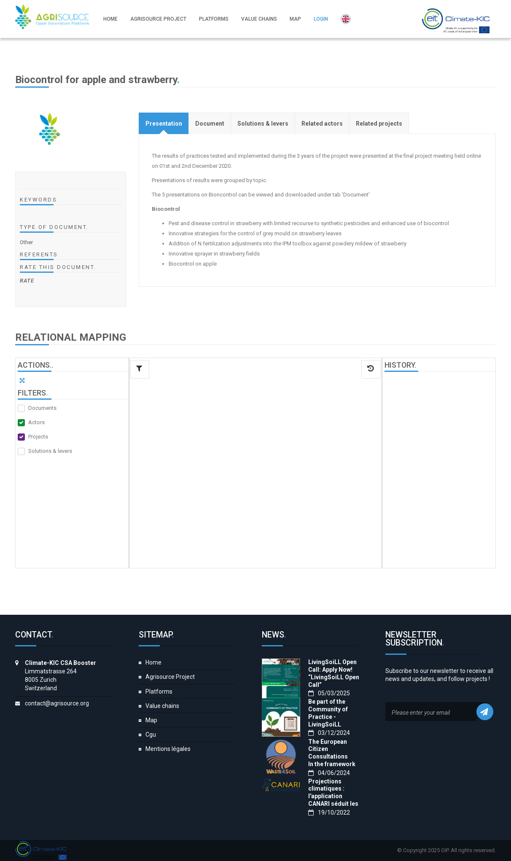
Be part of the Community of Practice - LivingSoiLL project (328, 716)
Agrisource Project (170, 676)
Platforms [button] (215, 19)
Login (322, 19)
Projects (38, 436)
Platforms (158, 691)
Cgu (150, 734)
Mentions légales (168, 748)
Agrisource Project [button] (160, 19)
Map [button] (296, 19)
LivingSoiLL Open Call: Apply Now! (332, 666)
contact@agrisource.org (57, 703)
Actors (36, 422)
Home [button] (112, 19)
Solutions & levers (50, 451)
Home (153, 662)
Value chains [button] (260, 19)
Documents (42, 408)
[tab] (164, 123)
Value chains (162, 705)
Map (151, 720)
